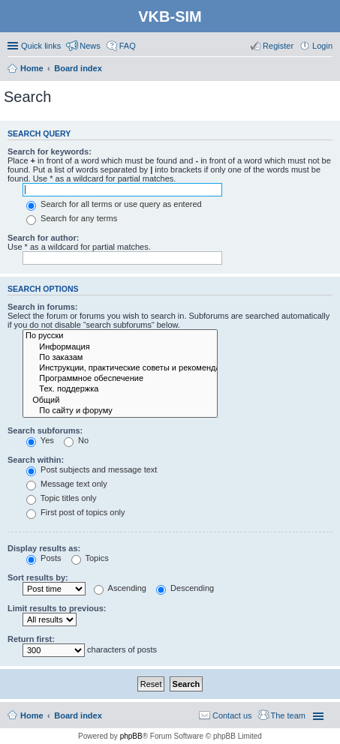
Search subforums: (45, 430)
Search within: (36, 459)
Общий (120, 400)
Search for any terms (71, 218)
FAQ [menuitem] (127, 45)
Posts (44, 558)
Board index (78, 715)
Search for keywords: (50, 151)
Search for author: (43, 237)
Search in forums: (43, 306)
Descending (185, 588)
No (76, 440)
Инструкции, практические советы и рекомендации (120, 368)
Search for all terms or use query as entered (114, 204)
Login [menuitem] (322, 45)
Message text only (66, 483)
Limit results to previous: (57, 608)
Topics (90, 558)
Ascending (120, 588)
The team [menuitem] (288, 715)
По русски (120, 336)
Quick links (41, 45)
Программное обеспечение (120, 379)
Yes (40, 440)
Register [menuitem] (278, 45)
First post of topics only (75, 512)
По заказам (120, 357)
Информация (120, 347)
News (90, 45)
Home (32, 715)
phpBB (131, 736)
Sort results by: (38, 577)
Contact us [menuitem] (232, 715)
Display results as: (44, 548)
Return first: (31, 639)
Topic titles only (61, 498)
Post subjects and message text (91, 469)
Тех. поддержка (120, 389)
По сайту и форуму (120, 411)
